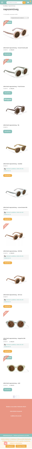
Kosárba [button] (7, 175)
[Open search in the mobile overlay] (16, 2)
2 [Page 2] (15, 397)
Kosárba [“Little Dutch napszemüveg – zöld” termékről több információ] (8, 389)
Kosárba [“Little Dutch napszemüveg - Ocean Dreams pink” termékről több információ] (8, 54)
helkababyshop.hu (7, 436)
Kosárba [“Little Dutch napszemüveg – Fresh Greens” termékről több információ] (8, 93)
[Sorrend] (19, 18)
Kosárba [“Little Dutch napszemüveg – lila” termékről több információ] (8, 131)
